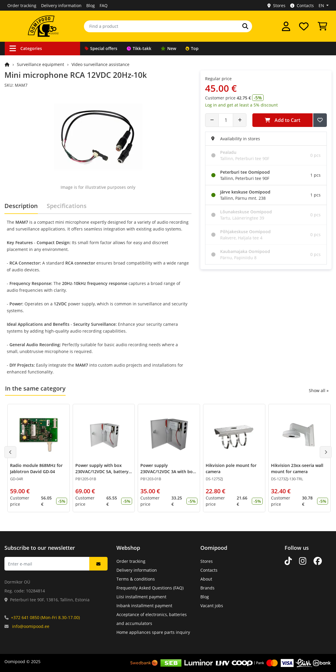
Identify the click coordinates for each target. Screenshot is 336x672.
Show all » (319, 390)
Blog (90, 5)
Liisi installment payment (141, 597)
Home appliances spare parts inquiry (153, 632)
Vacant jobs (211, 605)
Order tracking (21, 5)
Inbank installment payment (144, 605)
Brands (207, 588)
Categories (25, 48)
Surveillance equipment (40, 64)
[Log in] (286, 26)
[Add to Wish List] (320, 120)
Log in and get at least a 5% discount (241, 105)
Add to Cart (282, 120)
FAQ (104, 5)
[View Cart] (322, 26)
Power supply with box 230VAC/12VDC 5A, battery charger (102, 471)
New (168, 48)
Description (21, 206)
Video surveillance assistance (100, 64)
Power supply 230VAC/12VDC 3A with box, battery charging (168, 471)
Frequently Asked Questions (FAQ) (150, 588)
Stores (276, 5)
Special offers (101, 48)
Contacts (302, 5)
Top (192, 48)
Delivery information (61, 5)
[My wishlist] (304, 26)
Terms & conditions (135, 579)
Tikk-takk (139, 48)
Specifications (67, 206)
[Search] (245, 26)
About (206, 579)
